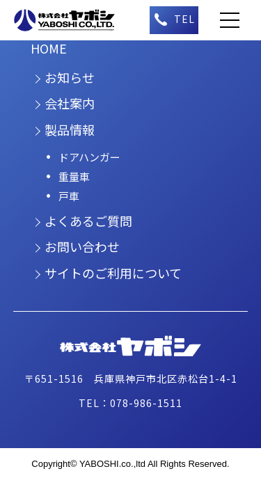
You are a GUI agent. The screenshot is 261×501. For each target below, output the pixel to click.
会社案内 (70, 103)
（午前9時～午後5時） (174, 20)
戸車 (68, 196)
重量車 (74, 176)
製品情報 (70, 129)
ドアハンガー (89, 157)
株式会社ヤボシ (72, 20)
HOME (49, 48)
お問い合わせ (82, 246)
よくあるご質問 (88, 221)
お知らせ (70, 77)
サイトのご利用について (113, 273)
